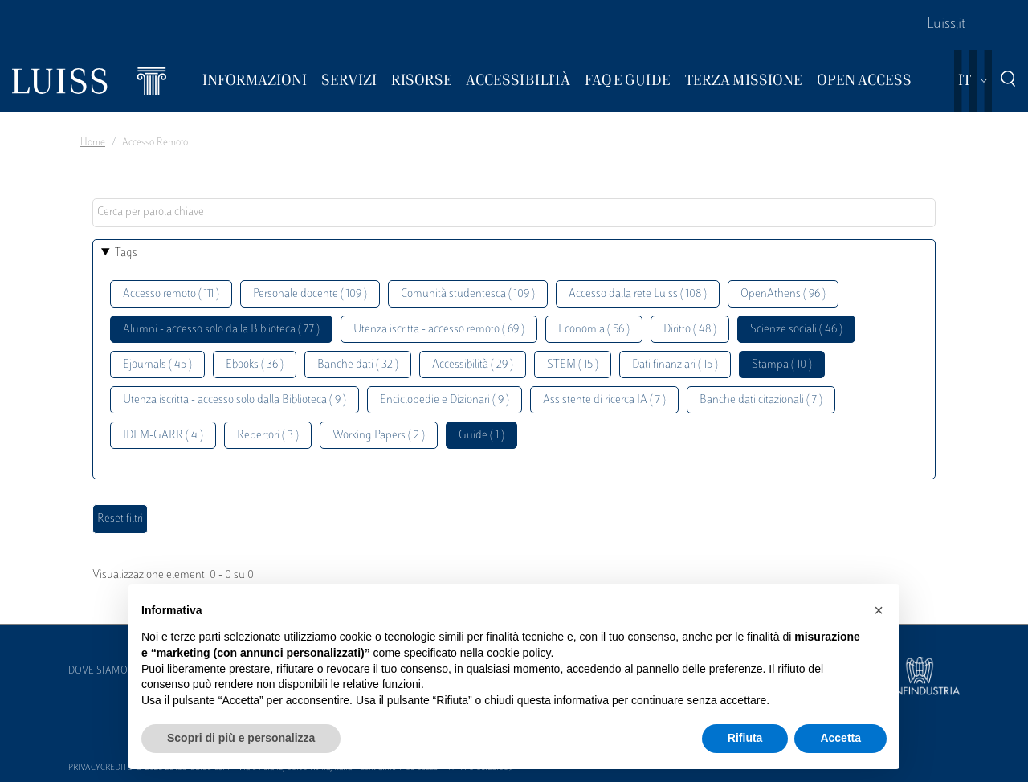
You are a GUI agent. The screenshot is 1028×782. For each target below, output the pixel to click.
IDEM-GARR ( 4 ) (163, 436)
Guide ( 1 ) (481, 436)
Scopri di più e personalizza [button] (241, 737)
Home (92, 143)
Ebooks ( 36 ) (255, 365)
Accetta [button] (840, 737)
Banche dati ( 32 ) (357, 365)
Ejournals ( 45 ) (157, 365)
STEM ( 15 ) (572, 365)
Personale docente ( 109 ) (310, 294)
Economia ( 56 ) (594, 330)
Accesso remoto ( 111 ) (171, 294)
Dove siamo (98, 671)
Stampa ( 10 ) (782, 365)
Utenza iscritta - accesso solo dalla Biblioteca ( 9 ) (234, 400)
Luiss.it (946, 25)
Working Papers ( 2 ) (378, 436)
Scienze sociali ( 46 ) (796, 330)
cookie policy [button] (518, 652)
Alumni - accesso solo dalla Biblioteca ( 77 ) (221, 330)
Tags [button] (126, 253)
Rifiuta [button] (745, 737)
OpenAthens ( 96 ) (783, 294)
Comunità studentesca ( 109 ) (468, 294)
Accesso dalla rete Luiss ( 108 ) (638, 294)
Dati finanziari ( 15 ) (675, 365)
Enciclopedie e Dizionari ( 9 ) (444, 400)
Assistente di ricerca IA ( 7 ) (604, 400)
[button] (878, 610)
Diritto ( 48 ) (689, 330)
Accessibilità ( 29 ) (472, 365)
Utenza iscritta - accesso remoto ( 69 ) (438, 330)
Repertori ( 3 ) (268, 436)
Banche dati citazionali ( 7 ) (761, 400)
